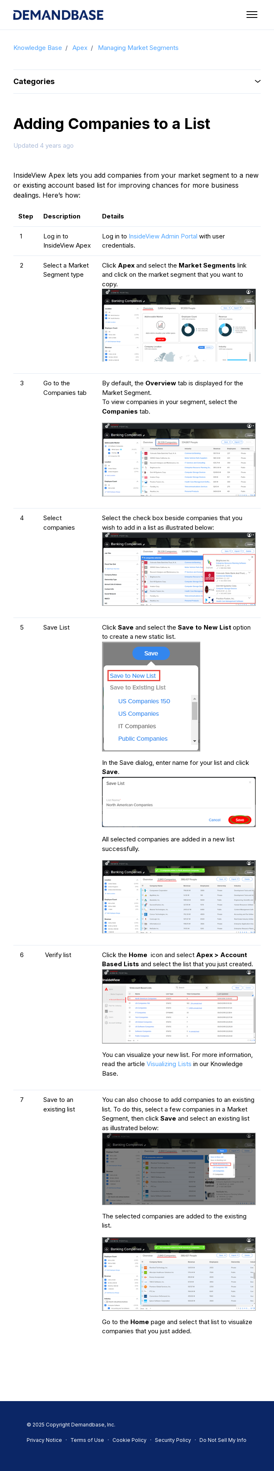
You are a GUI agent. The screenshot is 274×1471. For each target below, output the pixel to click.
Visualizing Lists (169, 1064)
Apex (79, 48)
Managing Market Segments (138, 48)
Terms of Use (87, 1440)
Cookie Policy (129, 1440)
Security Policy (173, 1440)
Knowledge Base (37, 48)
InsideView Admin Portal (163, 236)
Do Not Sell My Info (223, 1440)
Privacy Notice (44, 1440)
